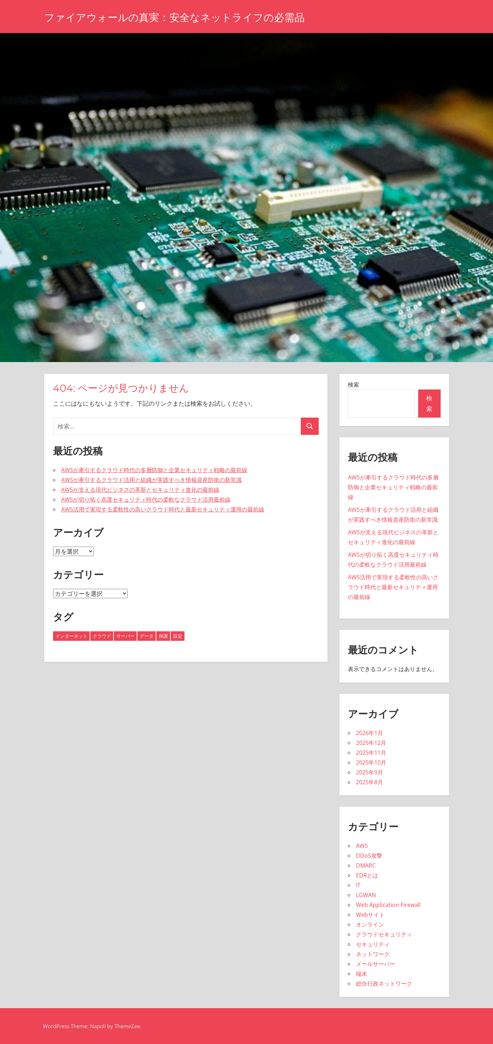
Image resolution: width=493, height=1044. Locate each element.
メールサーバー (375, 964)
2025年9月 (369, 772)
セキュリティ (373, 944)
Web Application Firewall (388, 905)
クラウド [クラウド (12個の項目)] (102, 636)
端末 (361, 974)
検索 (353, 384)
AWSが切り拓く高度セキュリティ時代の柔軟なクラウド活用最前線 (146, 499)
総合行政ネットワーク (384, 983)
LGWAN (366, 895)
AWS (362, 846)
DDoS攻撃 (369, 855)
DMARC (366, 865)
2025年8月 (369, 782)
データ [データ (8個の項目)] (147, 636)
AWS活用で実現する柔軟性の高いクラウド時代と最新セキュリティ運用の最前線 (162, 509)
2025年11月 (371, 752)
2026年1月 (369, 733)
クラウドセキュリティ (384, 934)
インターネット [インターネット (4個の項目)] (71, 636)
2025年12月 (371, 743)
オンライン (370, 924)
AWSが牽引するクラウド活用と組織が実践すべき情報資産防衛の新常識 (151, 480)
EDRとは (367, 875)
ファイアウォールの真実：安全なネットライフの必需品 (187, 17)
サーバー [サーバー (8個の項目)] (125, 636)
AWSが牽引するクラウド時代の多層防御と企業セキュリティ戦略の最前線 (154, 470)
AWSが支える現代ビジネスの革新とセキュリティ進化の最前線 (140, 490)
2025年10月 (371, 762)
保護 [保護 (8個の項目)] (163, 636)
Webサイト (370, 915)
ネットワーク (373, 954)
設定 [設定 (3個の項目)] (177, 636)
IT (358, 885)
